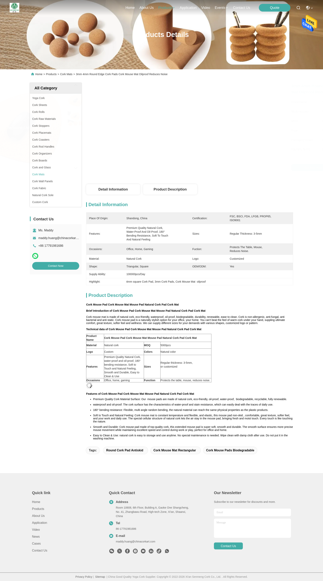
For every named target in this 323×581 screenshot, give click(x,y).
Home (130, 8)
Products (51, 74)
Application (39, 522)
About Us (38, 515)
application (188, 8)
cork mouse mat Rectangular (174, 450)
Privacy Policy (83, 576)
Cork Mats (66, 74)
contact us (241, 8)
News (36, 536)
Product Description (170, 189)
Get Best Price (226, 167)
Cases (36, 543)
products (166, 8)
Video (36, 529)
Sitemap (100, 576)
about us (146, 8)
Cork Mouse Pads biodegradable (230, 450)
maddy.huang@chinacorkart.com (60, 238)
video (205, 8)
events (221, 8)
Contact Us (39, 550)
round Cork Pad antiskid (124, 450)
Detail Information (113, 189)
